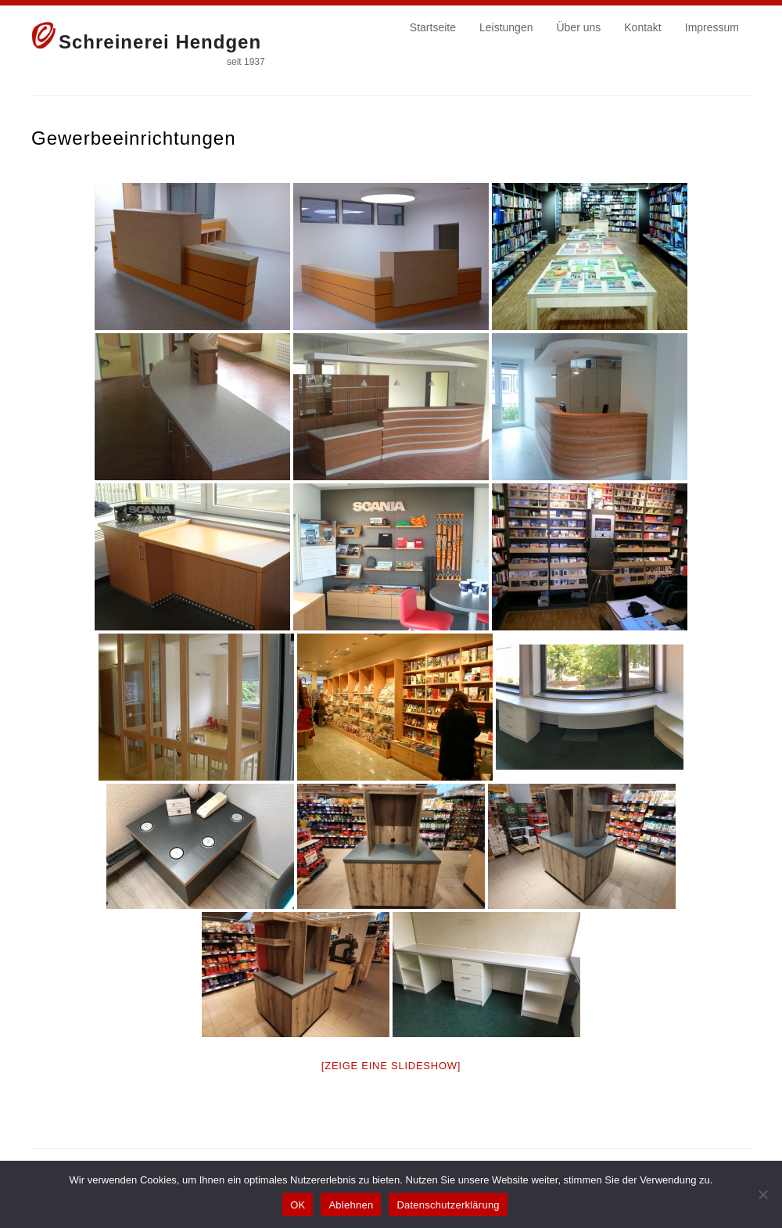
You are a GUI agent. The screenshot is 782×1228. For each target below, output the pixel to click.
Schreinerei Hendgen (160, 41)
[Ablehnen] (762, 1194)
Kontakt (642, 27)
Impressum (712, 27)
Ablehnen (350, 1205)
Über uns (578, 27)
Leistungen (506, 27)
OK (297, 1205)
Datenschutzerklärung (447, 1205)
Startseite (433, 27)
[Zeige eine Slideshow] (391, 1066)
